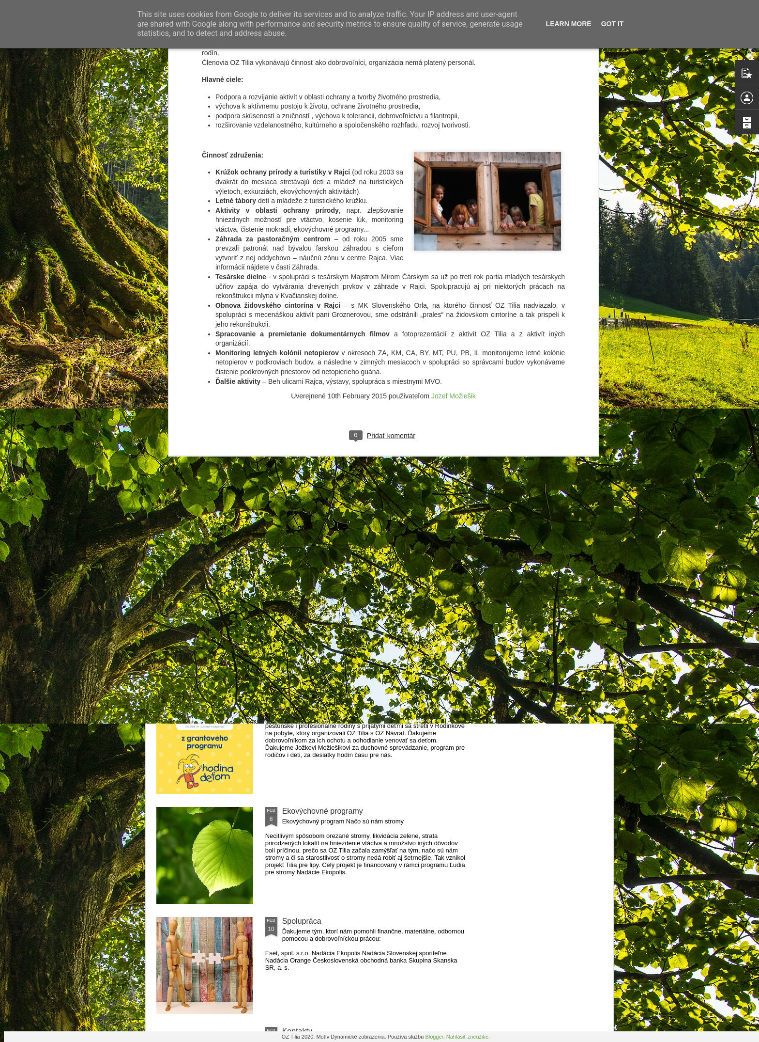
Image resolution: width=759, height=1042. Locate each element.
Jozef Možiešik (453, 204)
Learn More (569, 24)
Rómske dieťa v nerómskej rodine (340, 701)
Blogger (434, 1037)
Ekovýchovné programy (322, 811)
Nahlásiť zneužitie (467, 1037)
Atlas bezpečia (307, 524)
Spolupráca (301, 921)
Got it (612, 24)
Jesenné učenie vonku (211, 634)
